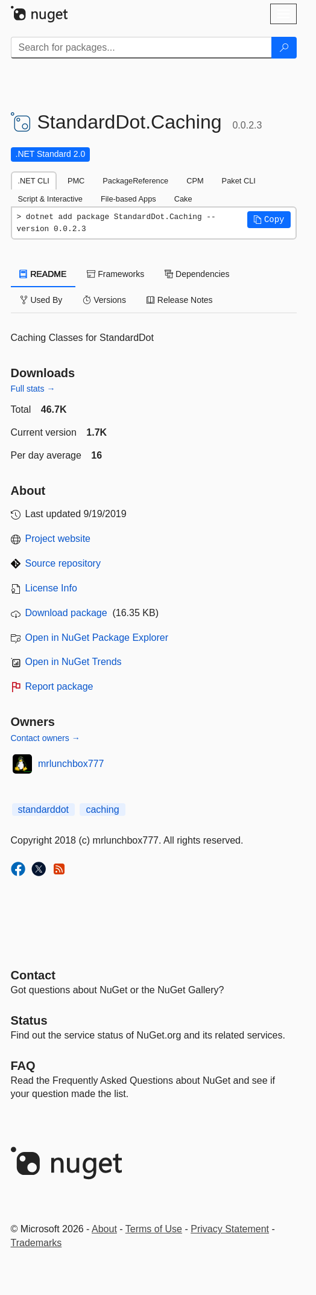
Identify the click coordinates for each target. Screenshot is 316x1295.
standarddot (43, 809)
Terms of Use (153, 1229)
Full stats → (33, 388)
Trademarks (36, 1243)
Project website (58, 538)
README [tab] (43, 274)
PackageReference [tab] (135, 180)
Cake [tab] (183, 198)
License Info (51, 588)
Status (29, 1020)
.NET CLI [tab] (33, 180)
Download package (66, 613)
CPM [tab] (194, 180)
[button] (269, 219)
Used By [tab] (41, 300)
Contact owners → (45, 738)
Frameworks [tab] (115, 274)
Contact (33, 975)
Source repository (63, 563)
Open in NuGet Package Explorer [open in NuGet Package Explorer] (96, 637)
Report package (59, 686)
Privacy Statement (230, 1229)
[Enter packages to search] (141, 48)
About (104, 1229)
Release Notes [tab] (180, 300)
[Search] (284, 48)
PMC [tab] (76, 180)
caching (102, 809)
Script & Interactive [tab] (50, 198)
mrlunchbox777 (71, 764)
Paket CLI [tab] (239, 180)
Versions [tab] (104, 300)
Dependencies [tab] (197, 274)
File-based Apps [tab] (128, 198)
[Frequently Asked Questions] (23, 1065)
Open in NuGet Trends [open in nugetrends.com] (73, 662)
